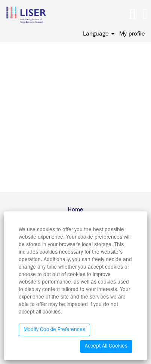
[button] (145, 15)
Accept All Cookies (106, 346)
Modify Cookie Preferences (54, 330)
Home (75, 210)
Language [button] (98, 34)
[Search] (132, 15)
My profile (132, 34)
